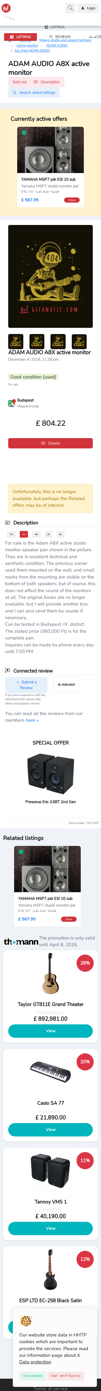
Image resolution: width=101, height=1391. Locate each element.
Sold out (36, 82)
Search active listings (34, 92)
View (50, 1031)
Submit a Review (26, 685)
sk (48, 534)
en (24, 534)
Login (88, 8)
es (60, 534)
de (36, 534)
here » (32, 720)
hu (11, 534)
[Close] (32, 1376)
